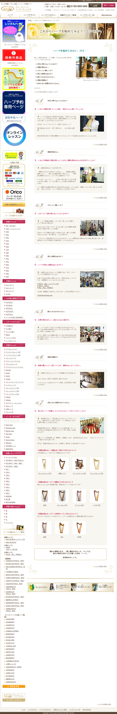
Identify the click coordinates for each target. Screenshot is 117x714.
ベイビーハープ (11, 385)
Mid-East (8, 443)
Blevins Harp (10, 431)
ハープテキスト (29, 15)
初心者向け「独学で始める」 (15, 460)
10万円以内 (9, 311)
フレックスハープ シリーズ (14, 382)
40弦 (7, 277)
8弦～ (8, 469)
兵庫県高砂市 (10, 670)
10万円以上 (9, 314)
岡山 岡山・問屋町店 (46, 288)
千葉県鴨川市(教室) (12, 572)
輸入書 (8, 499)
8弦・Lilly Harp (11, 226)
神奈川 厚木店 (44, 286)
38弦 (7, 271)
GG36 (8, 373)
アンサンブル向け (11, 457)
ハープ (10, 15)
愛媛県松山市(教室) (12, 600)
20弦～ (8, 481)
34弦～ (8, 493)
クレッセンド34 (62, 505)
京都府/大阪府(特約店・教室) (15, 578)
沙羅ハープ (9, 409)
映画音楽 (9, 496)
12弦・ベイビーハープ (13, 229)
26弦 (7, 247)
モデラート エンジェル (14, 403)
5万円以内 (9, 305)
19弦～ (8, 478)
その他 (8, 294)
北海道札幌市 (10, 619)
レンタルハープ (11, 341)
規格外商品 (9, 449)
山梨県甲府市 (10, 655)
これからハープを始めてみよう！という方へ (38, 587)
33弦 (7, 259)
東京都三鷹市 (10, 640)
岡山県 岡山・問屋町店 (14, 554)
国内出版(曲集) (10, 502)
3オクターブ (10, 285)
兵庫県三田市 (10, 673)
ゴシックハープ (11, 358)
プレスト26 (9, 412)
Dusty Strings (10, 440)
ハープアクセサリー (48, 15)
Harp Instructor (86, 709)
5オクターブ (10, 291)
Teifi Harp (9, 434)
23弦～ (8, 487)
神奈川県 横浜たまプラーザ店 (15, 539)
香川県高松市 (10, 676)
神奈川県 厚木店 (11, 542)
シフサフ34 (96, 505)
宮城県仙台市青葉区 (12, 631)
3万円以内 (9, 302)
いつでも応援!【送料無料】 (14, 317)
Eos (62, 537)
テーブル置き (10, 332)
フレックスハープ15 (12, 388)
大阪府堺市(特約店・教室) (14, 584)
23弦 (7, 244)
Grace (8, 437)
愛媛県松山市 (10, 679)
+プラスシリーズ (11, 349)
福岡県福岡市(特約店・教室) (15, 603)
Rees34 (8, 370)
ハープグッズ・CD (87, 15)
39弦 (7, 274)
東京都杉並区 (10, 637)
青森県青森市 (10, 634)
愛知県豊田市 (10, 658)
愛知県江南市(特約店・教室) (15, 575)
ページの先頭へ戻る (101, 144)
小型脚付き (9, 326)
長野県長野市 (10, 649)
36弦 (7, 265)
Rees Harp (9, 425)
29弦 (7, 256)
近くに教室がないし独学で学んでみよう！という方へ (60, 587)
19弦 (7, 235)
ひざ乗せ (9, 329)
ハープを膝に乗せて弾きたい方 (102, 587)
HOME (30, 20)
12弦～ (8, 472)
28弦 (7, 253)
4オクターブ (10, 288)
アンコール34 (79, 505)
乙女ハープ (9, 406)
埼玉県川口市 (10, 643)
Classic (8, 397)
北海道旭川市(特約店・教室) (15, 561)
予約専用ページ (11, 446)
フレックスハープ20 (12, 391)
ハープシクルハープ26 (13, 355)
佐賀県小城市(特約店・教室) (15, 606)
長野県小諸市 (10, 652)
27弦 (7, 250)
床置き (8, 335)
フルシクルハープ (11, 364)
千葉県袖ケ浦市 (11, 646)
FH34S (8, 379)
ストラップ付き (11, 338)
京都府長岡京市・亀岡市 (14, 667)
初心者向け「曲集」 (12, 466)
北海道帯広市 (10, 625)
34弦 (7, 262)
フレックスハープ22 (12, 394)
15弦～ (8, 475)
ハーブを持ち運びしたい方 (81, 587)
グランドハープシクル (13, 361)
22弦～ (8, 484)
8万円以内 (9, 308)
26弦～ (8, 490)
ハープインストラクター (107, 15)
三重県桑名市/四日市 (12, 661)
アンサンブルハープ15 (13, 352)
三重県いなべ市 (11, 664)
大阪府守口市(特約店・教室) (15, 581)
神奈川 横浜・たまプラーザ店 (49, 284)
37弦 (7, 268)
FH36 (79, 537)
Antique (8, 400)
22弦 (7, 241)
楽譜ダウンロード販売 (68, 15)
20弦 (7, 238)
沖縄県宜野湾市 (11, 682)
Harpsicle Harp (10, 428)
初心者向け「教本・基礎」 (14, 463)
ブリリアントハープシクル (14, 367)
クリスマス (9, 523)
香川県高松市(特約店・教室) (15, 597)
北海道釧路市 (10, 622)
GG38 (8, 376)
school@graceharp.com (45, 295)
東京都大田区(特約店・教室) (15, 564)
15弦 (7, 232)
